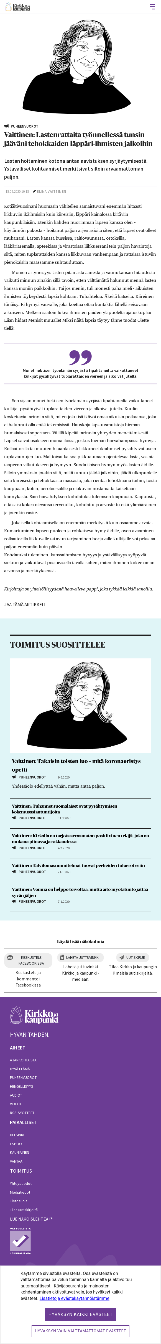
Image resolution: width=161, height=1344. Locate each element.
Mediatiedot (20, 1192)
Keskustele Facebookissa (31, 960)
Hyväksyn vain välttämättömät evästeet (80, 1331)
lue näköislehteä (29, 1219)
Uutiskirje (135, 957)
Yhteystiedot (21, 1183)
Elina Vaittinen (52, 191)
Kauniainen (19, 1152)
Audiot (16, 1095)
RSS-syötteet (22, 1112)
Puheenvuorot (23, 1077)
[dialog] (80, 1305)
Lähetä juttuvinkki (82, 957)
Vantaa (16, 1161)
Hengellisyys (21, 1086)
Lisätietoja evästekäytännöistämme (74, 1298)
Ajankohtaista (23, 1060)
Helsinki (17, 1134)
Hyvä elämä (20, 1068)
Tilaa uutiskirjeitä (24, 1209)
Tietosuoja (18, 1200)
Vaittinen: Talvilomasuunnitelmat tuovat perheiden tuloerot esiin (78, 865)
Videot (16, 1103)
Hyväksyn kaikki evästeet (80, 1314)
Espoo (16, 1143)
